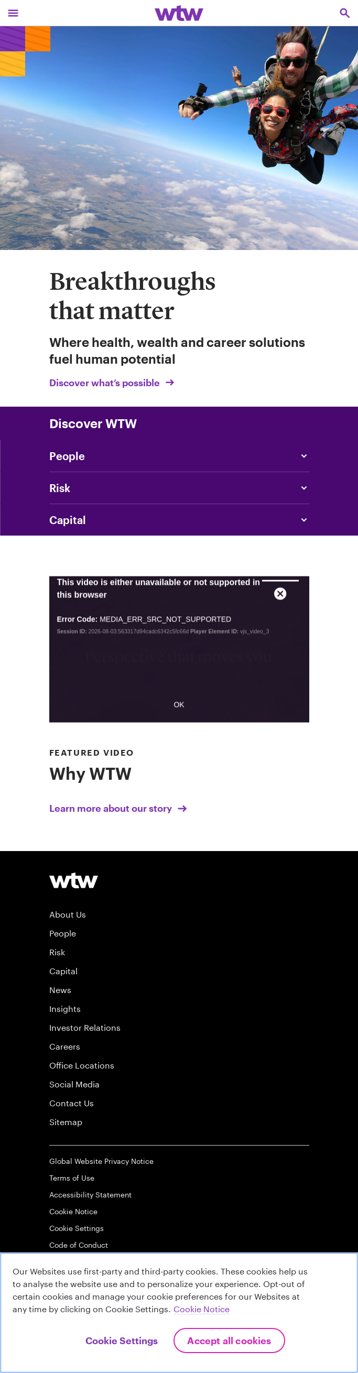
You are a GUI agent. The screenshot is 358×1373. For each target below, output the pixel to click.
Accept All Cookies (229, 1340)
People (62, 933)
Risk (57, 952)
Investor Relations (85, 1027)
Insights (65, 1009)
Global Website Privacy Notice (101, 1161)
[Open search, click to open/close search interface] (345, 13)
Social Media (74, 1084)
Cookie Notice (73, 1211)
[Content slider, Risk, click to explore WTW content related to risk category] (179, 488)
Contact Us (71, 1103)
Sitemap (65, 1122)
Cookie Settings (76, 1228)
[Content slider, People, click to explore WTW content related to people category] (179, 456)
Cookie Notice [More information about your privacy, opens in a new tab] (201, 1309)
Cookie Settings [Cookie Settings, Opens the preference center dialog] (121, 1340)
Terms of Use (71, 1177)
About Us (67, 914)
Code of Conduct (78, 1244)
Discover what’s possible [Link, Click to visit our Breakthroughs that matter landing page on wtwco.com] (112, 382)
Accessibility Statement (90, 1194)
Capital (63, 971)
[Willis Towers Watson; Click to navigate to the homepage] (179, 13)
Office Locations (81, 1065)
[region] (179, 1312)
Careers (64, 1046)
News (60, 990)
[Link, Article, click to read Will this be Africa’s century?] (179, 520)
